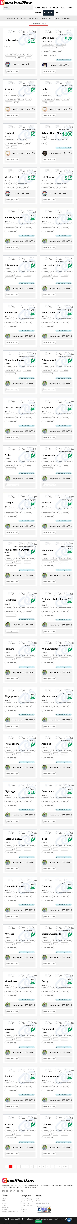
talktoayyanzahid (55, 153)
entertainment (11, 58)
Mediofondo (48, 550)
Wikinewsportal (50, 649)
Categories (66, 18)
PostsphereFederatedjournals (54, 600)
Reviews (4, 1209)
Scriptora (9, 89)
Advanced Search (12, 18)
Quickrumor (48, 791)
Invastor (9, 1124)
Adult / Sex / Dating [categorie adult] (26, 1199)
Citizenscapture (50, 455)
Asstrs (8, 455)
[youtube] (18, 1191)
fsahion (45, 187)
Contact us (5, 1207)
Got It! (38, 1221)
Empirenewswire (50, 1076)
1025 (65, 1166)
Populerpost (48, 1029)
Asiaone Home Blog (51, 133)
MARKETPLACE (41, 7)
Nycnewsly (47, 1124)
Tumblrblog (10, 600)
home (8, 187)
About (4, 1199)
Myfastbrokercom (51, 312)
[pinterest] (22, 1191)
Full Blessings (48, 177)
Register (48, 13)
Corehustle (10, 133)
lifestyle (21, 58)
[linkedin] (3, 1191)
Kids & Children (47, 41)
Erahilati (9, 1076)
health (29, 54)
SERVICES (54, 7)
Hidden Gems (33, 18)
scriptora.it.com (11, 95)
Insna (44, 839)
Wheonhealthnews (14, 360)
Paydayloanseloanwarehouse (17, 551)
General (7, 46)
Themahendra (12, 744)
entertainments (48, 99)
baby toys (46, 51)
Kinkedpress (11, 981)
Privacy (4, 1203)
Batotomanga (11, 265)
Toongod (9, 502)
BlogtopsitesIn (12, 696)
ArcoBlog (46, 744)
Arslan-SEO (16, 64)
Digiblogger (10, 791)
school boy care (48, 44)
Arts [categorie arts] (22, 1207)
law (13, 187)
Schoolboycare (49, 38)
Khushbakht (53, 65)
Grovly (45, 981)
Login (57, 13)
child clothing (56, 51)
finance (18, 562)
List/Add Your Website (42, 1203)
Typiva (45, 89)
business (9, 54)
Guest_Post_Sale (18, 109)
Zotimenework (49, 360)
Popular (56, 18)
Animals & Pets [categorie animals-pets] (25, 1203)
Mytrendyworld (50, 696)
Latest (23, 18)
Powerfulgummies (14, 217)
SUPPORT (38, 13)
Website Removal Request (10, 1211)
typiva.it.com (47, 95)
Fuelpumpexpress (13, 839)
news (51, 103)
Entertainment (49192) (38, 24)
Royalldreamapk (50, 217)
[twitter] (11, 1191)
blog (7, 147)
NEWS (70, 7)
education (46, 48)
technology (10, 227)
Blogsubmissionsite (51, 934)
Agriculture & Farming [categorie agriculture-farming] (27, 1201)
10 (48, 1166)
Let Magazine (11, 40)
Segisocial (10, 1029)
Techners (9, 649)
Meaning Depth (12, 177)
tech (15, 54)
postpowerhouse (18, 241)
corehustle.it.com (12, 139)
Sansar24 (46, 502)
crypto (28, 58)
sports (22, 54)
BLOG (63, 7)
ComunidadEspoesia (15, 886)
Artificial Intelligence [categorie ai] (26, 1205)
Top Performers (46, 18)
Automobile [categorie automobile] (24, 1209)
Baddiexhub (11, 312)
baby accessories (48, 55)
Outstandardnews (14, 407)
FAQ (3, 1201)
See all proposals (12, 71)
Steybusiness (48, 407)
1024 (58, 1166)
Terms (4, 1205)
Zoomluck (47, 886)
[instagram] (14, 1191)
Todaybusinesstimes (52, 265)
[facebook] (7, 1191)
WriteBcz (9, 934)
